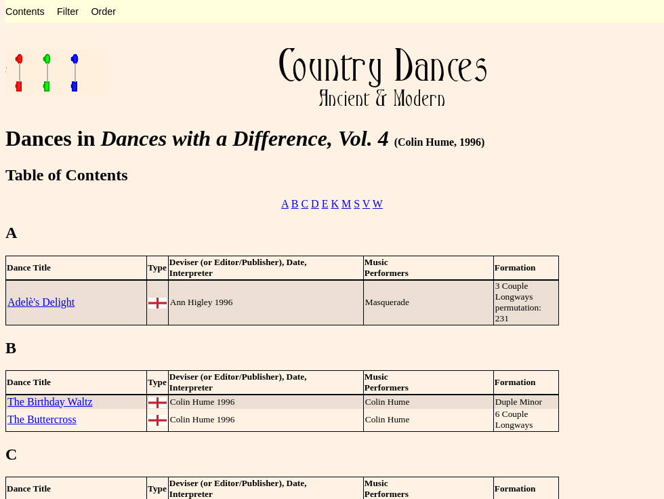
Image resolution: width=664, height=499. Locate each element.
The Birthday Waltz (50, 401)
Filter (68, 11)
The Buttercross (42, 419)
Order (103, 11)
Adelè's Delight (41, 302)
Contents (25, 11)
